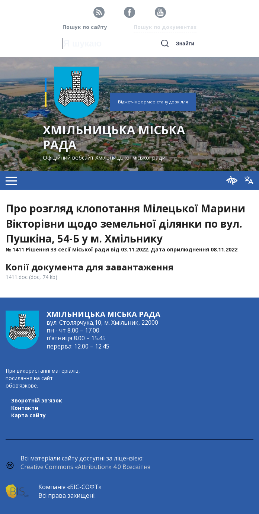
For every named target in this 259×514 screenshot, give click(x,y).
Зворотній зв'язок (36, 400)
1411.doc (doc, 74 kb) (31, 276)
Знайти (185, 43)
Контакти (24, 407)
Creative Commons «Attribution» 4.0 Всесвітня (85, 467)
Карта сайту (28, 415)
